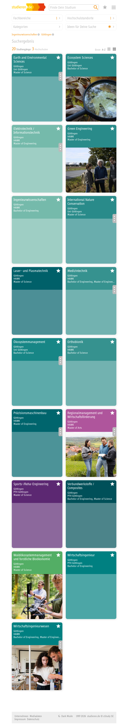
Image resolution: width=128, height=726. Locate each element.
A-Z (104, 49)
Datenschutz (33, 719)
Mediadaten (36, 716)
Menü (113, 7)
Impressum (20, 719)
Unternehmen (21, 716)
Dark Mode (67, 716)
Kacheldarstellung (114, 49)
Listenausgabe (109, 49)
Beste (98, 49)
